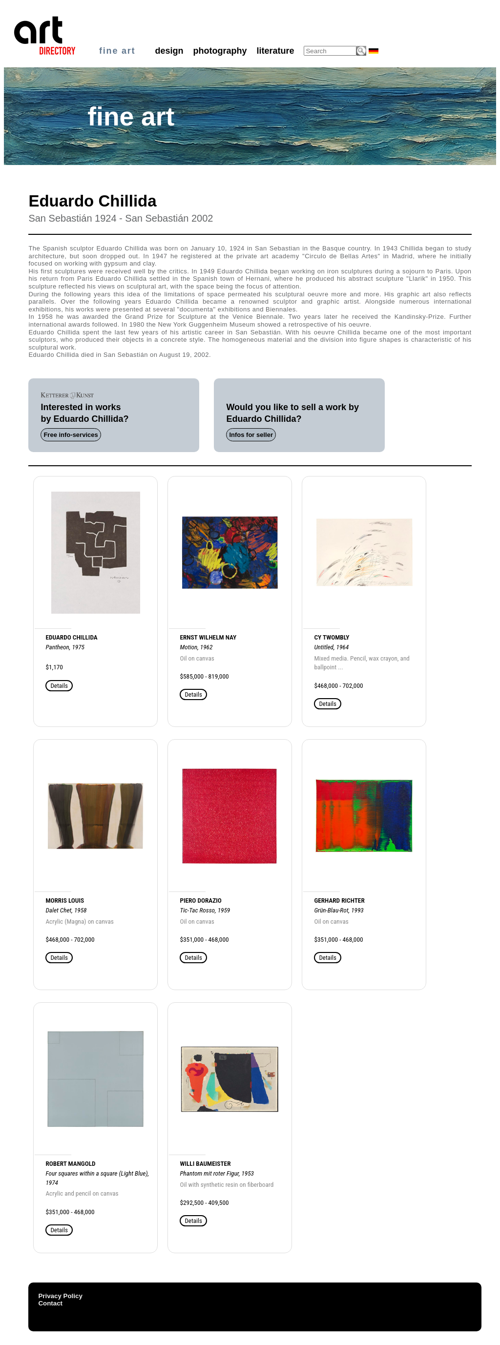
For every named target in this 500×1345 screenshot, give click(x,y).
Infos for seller (251, 434)
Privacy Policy (60, 1296)
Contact (50, 1303)
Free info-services (70, 434)
